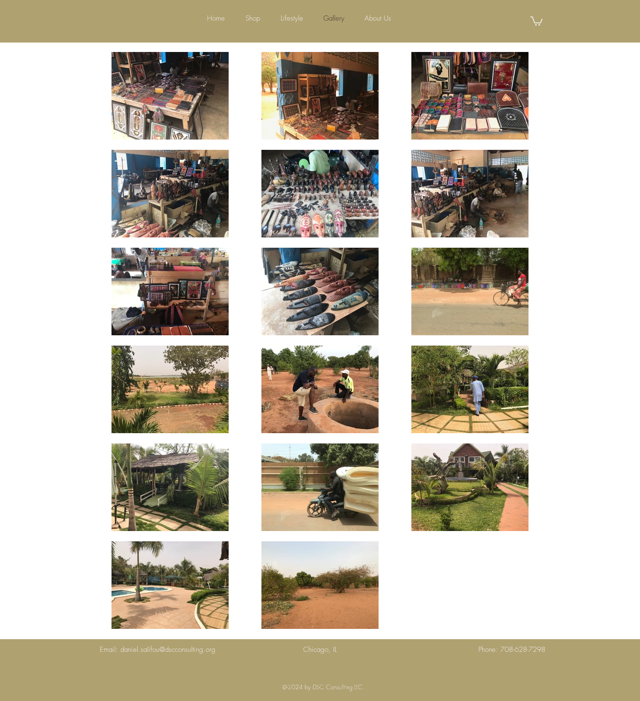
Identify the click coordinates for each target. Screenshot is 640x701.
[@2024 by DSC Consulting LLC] (322, 688)
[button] (536, 20)
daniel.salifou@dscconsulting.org (168, 649)
